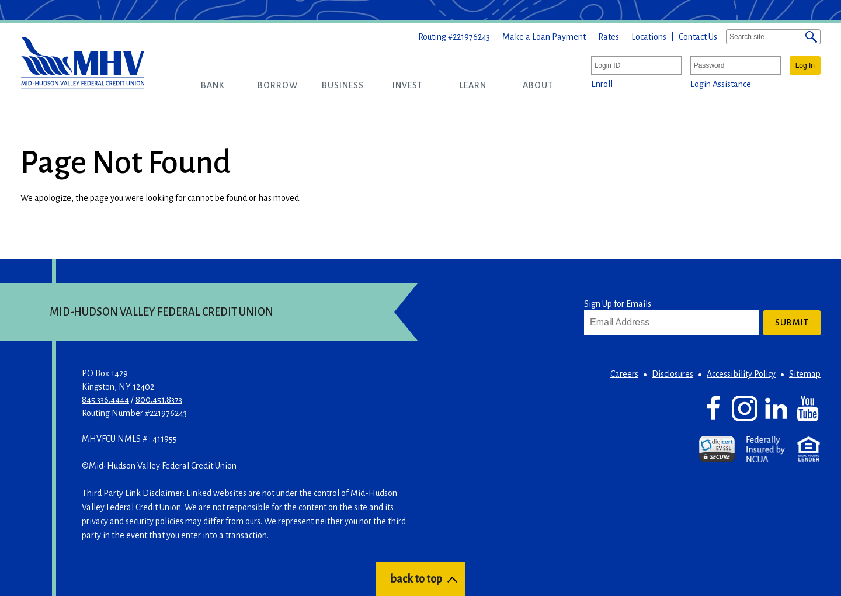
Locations (648, 36)
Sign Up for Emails (617, 304)
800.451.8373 (158, 399)
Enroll (602, 84)
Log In (805, 65)
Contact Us (698, 36)
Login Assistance (720, 84)
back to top (416, 579)
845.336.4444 (105, 399)
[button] (212, 85)
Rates (608, 36)
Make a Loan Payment (544, 36)
